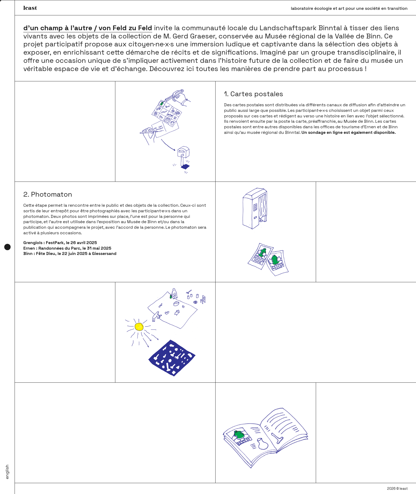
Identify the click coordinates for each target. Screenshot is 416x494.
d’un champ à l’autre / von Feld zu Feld (87, 28)
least (30, 7)
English (7, 472)
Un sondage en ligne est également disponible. (348, 132)
